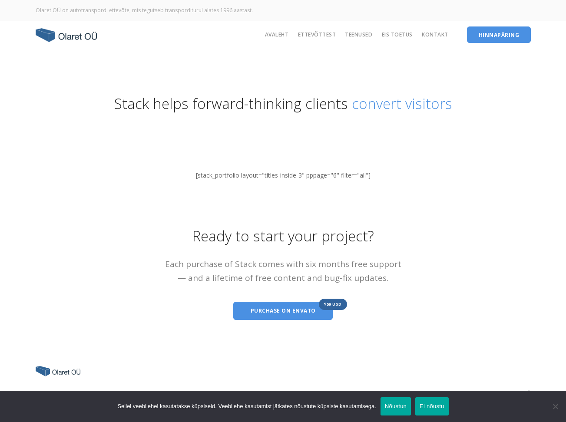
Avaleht (277, 34)
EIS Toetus (397, 34)
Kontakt (435, 34)
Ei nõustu (432, 406)
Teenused (358, 34)
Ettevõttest (317, 34)
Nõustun (396, 406)
